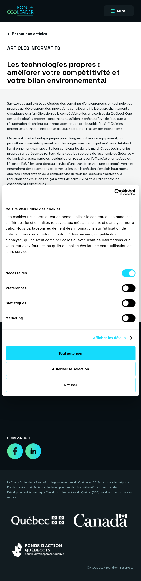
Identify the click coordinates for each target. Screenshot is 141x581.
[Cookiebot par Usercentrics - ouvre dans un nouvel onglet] (114, 192)
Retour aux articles (29, 33)
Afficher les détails (109, 338)
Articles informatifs (33, 48)
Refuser (70, 385)
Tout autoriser (71, 353)
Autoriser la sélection (70, 369)
